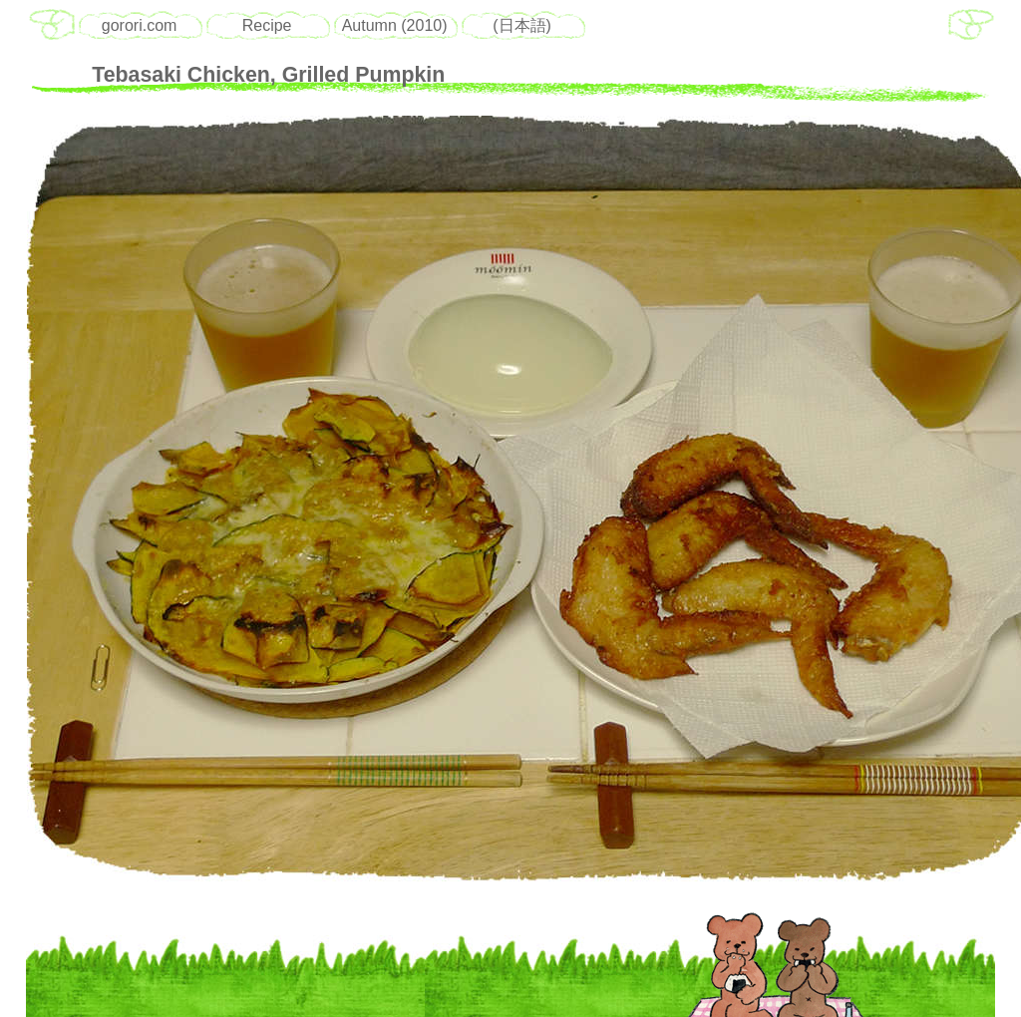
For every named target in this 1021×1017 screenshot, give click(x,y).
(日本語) (522, 25)
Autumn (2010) (395, 25)
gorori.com (139, 25)
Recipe (267, 25)
